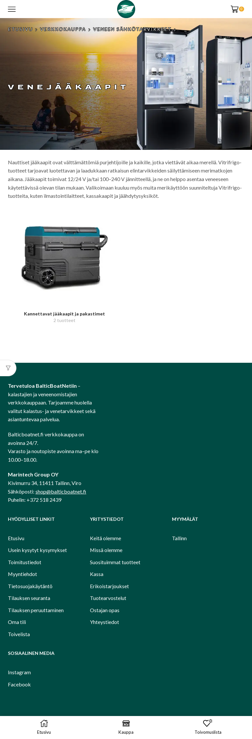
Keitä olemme (105, 538)
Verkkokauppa (63, 29)
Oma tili (17, 622)
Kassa (96, 574)
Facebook (19, 684)
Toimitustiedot (24, 562)
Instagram (19, 672)
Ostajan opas (104, 610)
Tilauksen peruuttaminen (36, 610)
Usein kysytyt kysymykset (37, 550)
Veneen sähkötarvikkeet (132, 29)
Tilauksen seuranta (29, 598)
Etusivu (20, 29)
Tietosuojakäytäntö (30, 586)
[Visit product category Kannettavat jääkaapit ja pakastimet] (64, 256)
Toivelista (19, 634)
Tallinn (179, 538)
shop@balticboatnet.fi (60, 491)
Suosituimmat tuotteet (115, 562)
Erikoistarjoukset (109, 586)
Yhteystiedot (104, 622)
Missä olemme (106, 550)
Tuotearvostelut (108, 598)
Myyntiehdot (22, 574)
